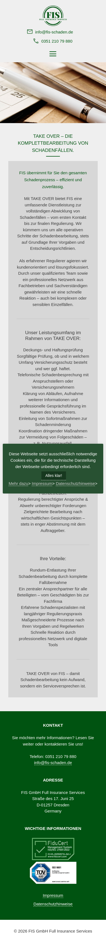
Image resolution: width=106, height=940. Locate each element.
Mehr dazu (18, 483)
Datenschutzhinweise (53, 904)
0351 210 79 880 (57, 41)
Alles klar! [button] (53, 475)
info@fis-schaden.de (54, 32)
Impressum (53, 895)
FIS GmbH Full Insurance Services (60, 931)
